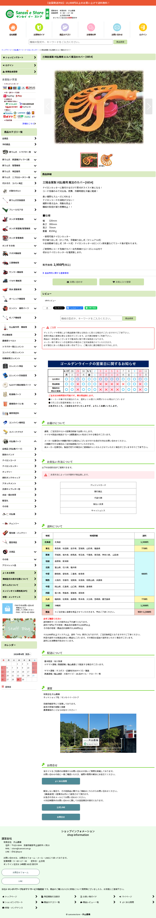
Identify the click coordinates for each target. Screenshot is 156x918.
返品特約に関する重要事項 (56, 272)
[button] (47, 106)
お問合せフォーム (20, 872)
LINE (21, 881)
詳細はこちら (29, 123)
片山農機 (86, 914)
